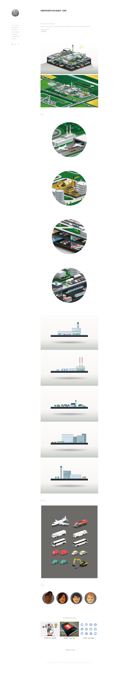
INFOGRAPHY (15, 29)
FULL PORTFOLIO (16, 25)
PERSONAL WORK (16, 36)
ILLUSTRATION (15, 27)
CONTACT (14, 38)
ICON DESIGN (15, 34)
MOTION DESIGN (15, 32)
